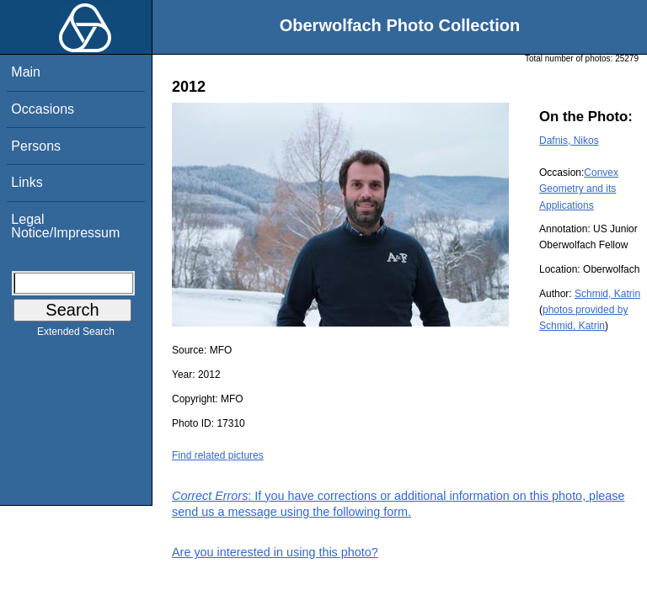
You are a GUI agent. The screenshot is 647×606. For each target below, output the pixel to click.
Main (25, 72)
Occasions (42, 109)
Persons (36, 146)
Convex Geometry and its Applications (578, 188)
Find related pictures (218, 455)
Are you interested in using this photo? (275, 552)
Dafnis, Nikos (569, 140)
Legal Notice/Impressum (65, 226)
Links (26, 182)
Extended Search (76, 335)
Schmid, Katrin (607, 294)
